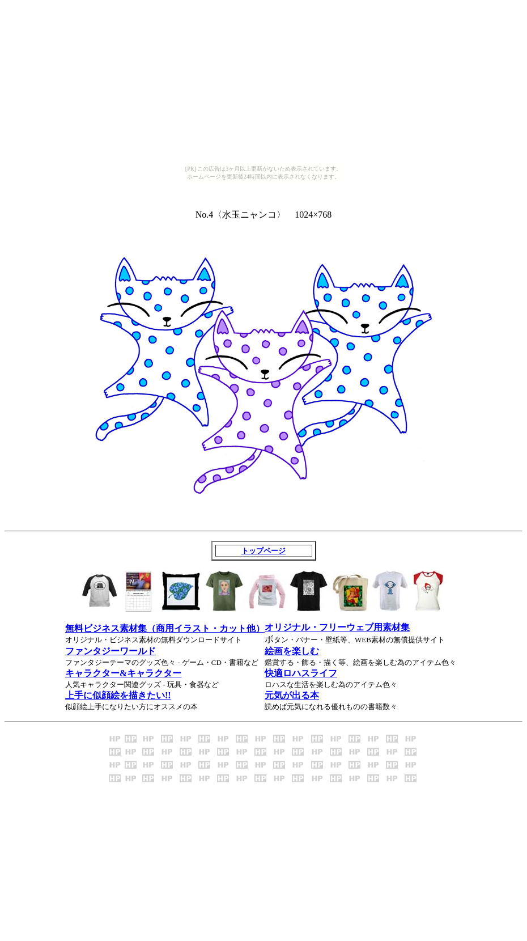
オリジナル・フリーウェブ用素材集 (337, 627)
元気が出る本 (292, 695)
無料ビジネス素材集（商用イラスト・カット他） (165, 628)
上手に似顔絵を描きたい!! (118, 695)
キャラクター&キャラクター (123, 673)
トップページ (263, 550)
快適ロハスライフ (301, 673)
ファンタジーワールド (110, 651)
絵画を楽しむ (292, 651)
